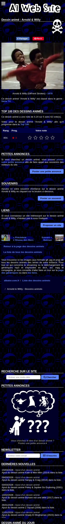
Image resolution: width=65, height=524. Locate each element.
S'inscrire (50, 455)
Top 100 (24, 124)
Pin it (38, 38)
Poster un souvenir (50, 198)
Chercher (50, 377)
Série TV (6, 101)
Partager (22, 38)
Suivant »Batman (47, 238)
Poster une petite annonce (46, 171)
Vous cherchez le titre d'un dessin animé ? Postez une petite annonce (32, 416)
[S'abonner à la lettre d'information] (23, 456)
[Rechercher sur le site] (23, 377)
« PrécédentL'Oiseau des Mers (23, 238)
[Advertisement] (32, 334)
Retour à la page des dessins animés (24, 246)
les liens (32, 272)
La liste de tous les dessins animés (22, 252)
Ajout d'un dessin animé (27, 470)
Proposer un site (52, 225)
